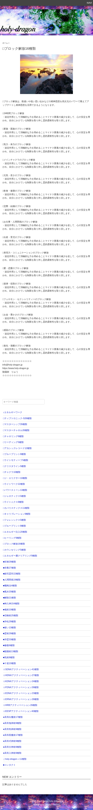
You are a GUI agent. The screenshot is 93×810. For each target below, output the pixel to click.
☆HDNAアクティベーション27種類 (21, 675)
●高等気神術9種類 (12, 729)
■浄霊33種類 (9, 639)
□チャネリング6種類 (13, 436)
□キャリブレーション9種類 (16, 514)
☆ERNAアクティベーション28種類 (21, 699)
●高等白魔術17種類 (13, 717)
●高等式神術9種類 (12, 741)
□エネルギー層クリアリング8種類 (20, 555)
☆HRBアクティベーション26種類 (20, 705)
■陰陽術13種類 (10, 651)
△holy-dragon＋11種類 (14, 759)
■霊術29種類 (9, 633)
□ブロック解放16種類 (14, 544)
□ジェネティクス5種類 (14, 496)
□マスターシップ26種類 (15, 424)
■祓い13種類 (9, 627)
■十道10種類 (9, 663)
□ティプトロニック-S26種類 (17, 418)
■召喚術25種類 (10, 615)
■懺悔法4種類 (10, 585)
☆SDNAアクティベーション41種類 (21, 669)
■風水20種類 (9, 591)
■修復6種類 (9, 645)
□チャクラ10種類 (11, 472)
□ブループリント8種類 (14, 454)
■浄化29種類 (9, 621)
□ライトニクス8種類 (13, 502)
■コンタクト (9, 765)
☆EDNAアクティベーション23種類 (21, 693)
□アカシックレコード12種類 (17, 448)
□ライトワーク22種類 (14, 484)
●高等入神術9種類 (12, 753)
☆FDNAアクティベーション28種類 (21, 687)
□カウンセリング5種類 (14, 550)
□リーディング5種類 (13, 442)
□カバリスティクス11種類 (16, 508)
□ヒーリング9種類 (12, 538)
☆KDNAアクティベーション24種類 (21, 681)
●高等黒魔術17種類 (13, 735)
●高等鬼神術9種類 (12, 723)
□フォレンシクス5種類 (14, 520)
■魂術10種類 (9, 609)
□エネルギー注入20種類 (15, 532)
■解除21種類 (9, 597)
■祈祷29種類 (9, 562)
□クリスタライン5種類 (14, 466)
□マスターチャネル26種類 (16, 430)
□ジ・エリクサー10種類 (15, 478)
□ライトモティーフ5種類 (15, 460)
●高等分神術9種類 (12, 747)
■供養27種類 (9, 568)
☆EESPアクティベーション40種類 (20, 711)
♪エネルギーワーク (12, 412)
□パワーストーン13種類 (15, 490)
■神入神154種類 (11, 603)
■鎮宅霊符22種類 (11, 573)
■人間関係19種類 (11, 579)
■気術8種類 (9, 657)
